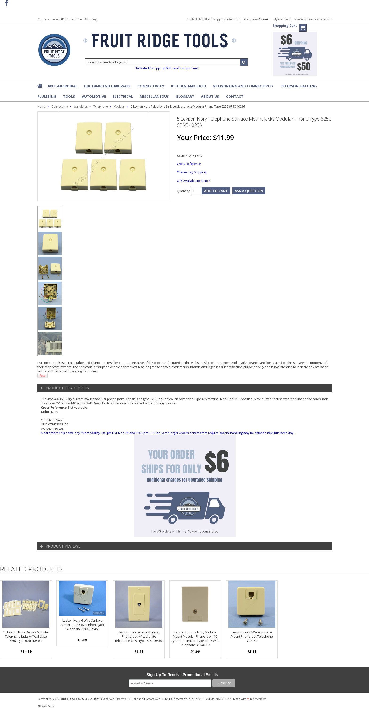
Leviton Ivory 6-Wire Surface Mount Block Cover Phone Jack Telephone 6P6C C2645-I (82, 624)
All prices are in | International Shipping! (67, 19)
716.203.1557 (223, 698)
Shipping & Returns (226, 19)
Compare (256, 19)
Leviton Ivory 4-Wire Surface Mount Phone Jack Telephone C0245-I (252, 636)
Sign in (298, 19)
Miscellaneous (154, 96)
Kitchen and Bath (188, 86)
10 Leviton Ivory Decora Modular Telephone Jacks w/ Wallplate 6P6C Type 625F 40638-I (26, 636)
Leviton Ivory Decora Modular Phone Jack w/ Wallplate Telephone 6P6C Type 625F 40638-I (139, 636)
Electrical (123, 96)
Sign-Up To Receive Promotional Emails (182, 675)
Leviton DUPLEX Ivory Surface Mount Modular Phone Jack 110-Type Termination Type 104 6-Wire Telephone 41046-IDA (195, 638)
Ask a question (249, 190)
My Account (281, 19)
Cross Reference (189, 164)
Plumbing (46, 96)
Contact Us (194, 19)
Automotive (94, 96)
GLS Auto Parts (45, 706)
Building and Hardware (107, 86)
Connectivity (150, 86)
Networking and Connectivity (243, 86)
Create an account (319, 19)
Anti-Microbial (62, 86)
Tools (69, 96)
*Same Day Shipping (191, 172)
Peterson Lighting (299, 86)
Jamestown (259, 698)
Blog (207, 19)
